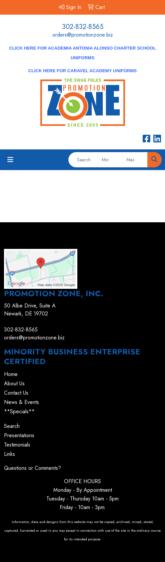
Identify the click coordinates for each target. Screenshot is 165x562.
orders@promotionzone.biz (82, 35)
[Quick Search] (83, 159)
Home (11, 374)
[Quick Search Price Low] (110, 159)
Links (9, 454)
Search (12, 426)
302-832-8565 (82, 27)
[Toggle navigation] (10, 160)
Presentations (19, 435)
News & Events (21, 402)
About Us (14, 383)
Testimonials (17, 445)
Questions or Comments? (32, 468)
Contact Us (16, 393)
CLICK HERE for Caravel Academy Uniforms (82, 70)
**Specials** (19, 411)
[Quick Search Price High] (135, 159)
